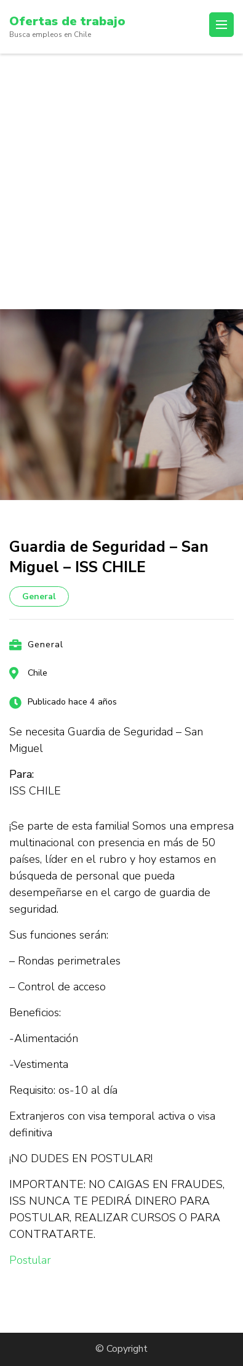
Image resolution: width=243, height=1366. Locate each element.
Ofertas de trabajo (67, 21)
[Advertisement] (121, 181)
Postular (30, 1260)
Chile (37, 673)
